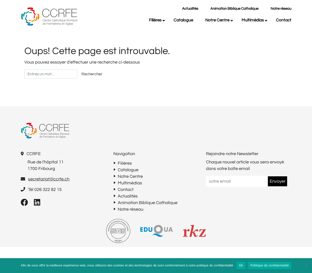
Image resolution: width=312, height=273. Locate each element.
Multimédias (253, 20)
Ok (241, 265)
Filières (155, 20)
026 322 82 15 (48, 189)
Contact (283, 20)
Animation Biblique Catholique (234, 8)
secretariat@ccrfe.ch (48, 179)
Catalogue (183, 20)
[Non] (305, 265)
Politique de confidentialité (269, 265)
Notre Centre (217, 20)
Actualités (190, 8)
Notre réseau (281, 8)
